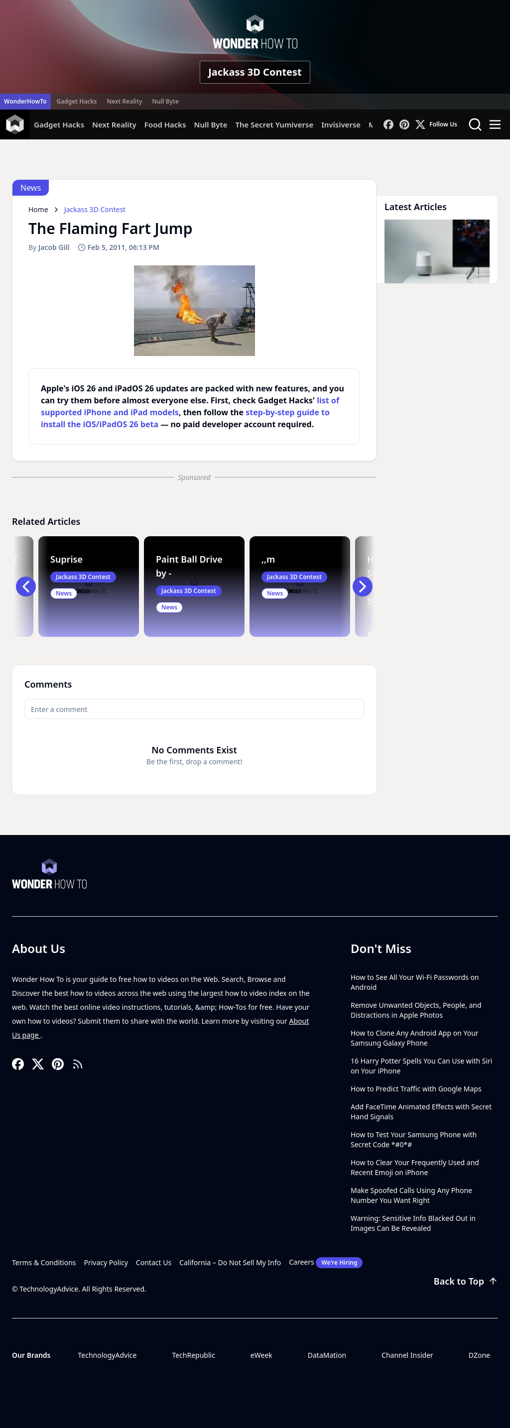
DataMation (327, 1355)
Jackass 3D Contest (255, 72)
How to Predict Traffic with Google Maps (416, 1088)
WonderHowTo (25, 101)
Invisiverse (341, 124)
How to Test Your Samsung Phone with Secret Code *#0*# (414, 1139)
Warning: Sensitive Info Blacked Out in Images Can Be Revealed (413, 1223)
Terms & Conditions (44, 1262)
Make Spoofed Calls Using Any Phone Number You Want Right (411, 1195)
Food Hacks (165, 124)
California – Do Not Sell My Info (230, 1262)
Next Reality (124, 101)
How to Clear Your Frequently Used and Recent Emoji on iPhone (415, 1167)
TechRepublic (193, 1355)
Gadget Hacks (77, 101)
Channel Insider (407, 1355)
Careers (326, 1262)
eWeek (261, 1355)
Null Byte (165, 101)
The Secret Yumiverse (274, 124)
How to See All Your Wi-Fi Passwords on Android (415, 982)
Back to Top (466, 1281)
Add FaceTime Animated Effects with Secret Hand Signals (421, 1111)
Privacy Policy (106, 1262)
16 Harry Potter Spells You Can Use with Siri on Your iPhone (421, 1065)
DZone (479, 1355)
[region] (194, 310)
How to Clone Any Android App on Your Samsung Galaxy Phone (415, 1038)
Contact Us (153, 1262)
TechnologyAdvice (107, 1355)
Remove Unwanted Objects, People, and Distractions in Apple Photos (416, 1010)
